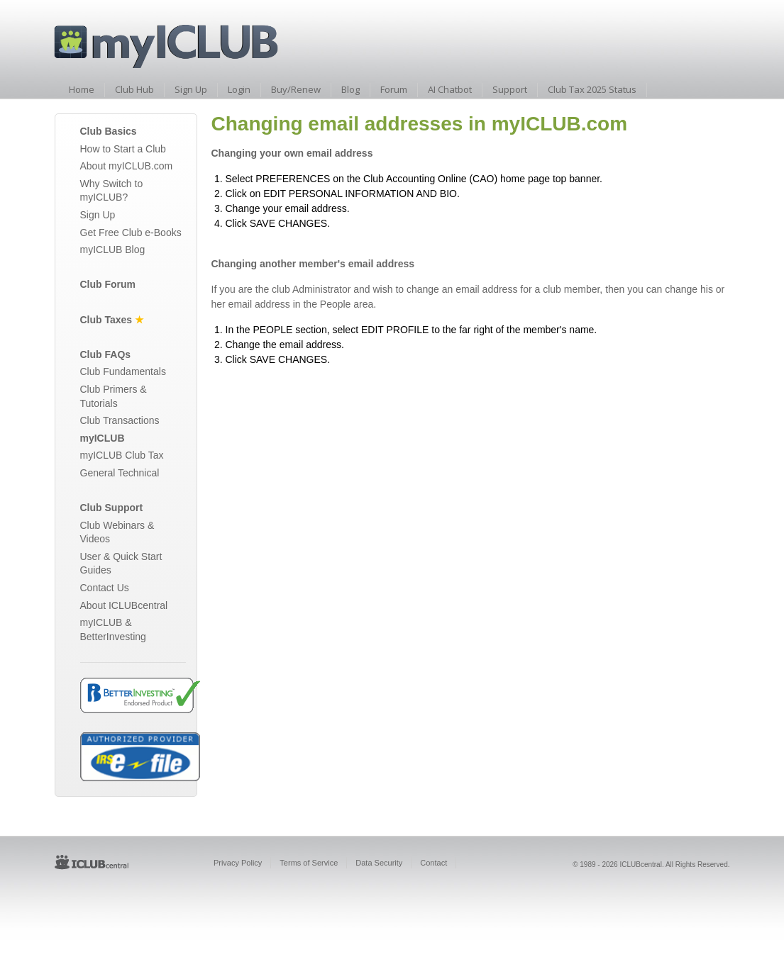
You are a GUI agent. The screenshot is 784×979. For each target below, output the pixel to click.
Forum (393, 89)
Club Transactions (120, 420)
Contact (433, 862)
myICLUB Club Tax (122, 455)
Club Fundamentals (123, 371)
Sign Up (191, 89)
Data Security (378, 862)
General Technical (120, 473)
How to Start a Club (123, 149)
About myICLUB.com (126, 166)
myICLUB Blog (112, 249)
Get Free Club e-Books (131, 232)
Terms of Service (309, 862)
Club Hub (134, 89)
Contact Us (104, 587)
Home (81, 89)
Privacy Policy (238, 862)
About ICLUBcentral (124, 605)
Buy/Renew (296, 89)
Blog (350, 89)
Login (239, 89)
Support (509, 89)
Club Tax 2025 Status (592, 89)
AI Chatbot (450, 89)
